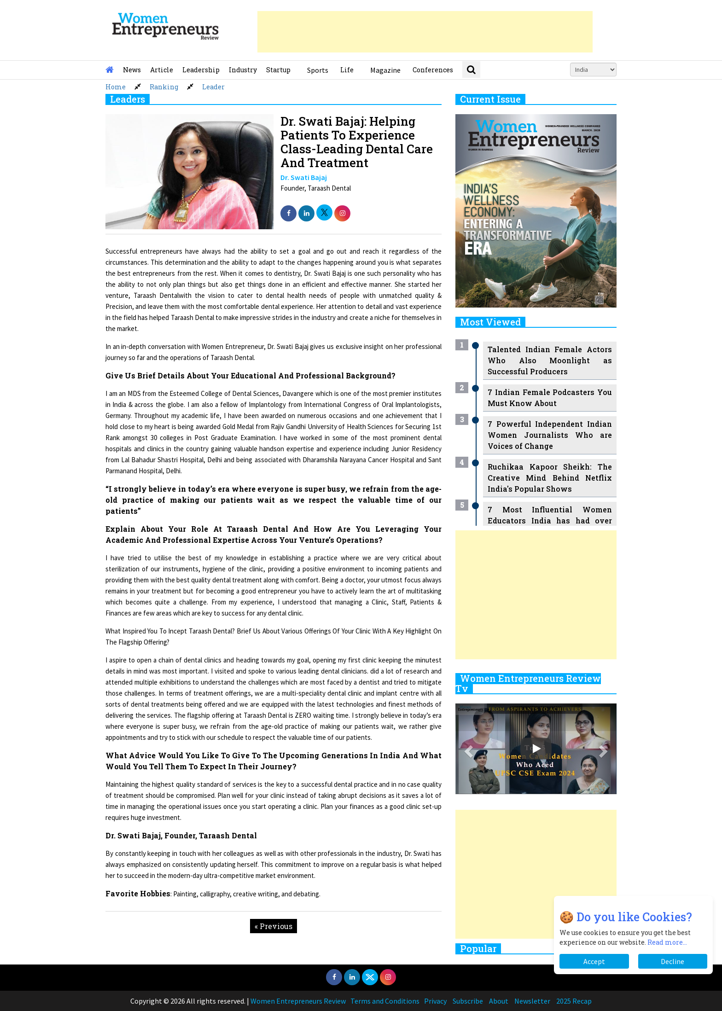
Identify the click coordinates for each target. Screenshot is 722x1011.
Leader (213, 86)
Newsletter (532, 1000)
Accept (594, 961)
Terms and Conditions (384, 1000)
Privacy (435, 1000)
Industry (243, 69)
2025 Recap (574, 1000)
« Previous (273, 926)
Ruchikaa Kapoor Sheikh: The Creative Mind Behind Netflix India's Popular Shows (550, 478)
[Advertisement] (425, 31)
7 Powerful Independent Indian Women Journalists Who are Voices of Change (550, 435)
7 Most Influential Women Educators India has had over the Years (550, 520)
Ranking (164, 86)
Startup (278, 69)
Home (115, 86)
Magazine (385, 70)
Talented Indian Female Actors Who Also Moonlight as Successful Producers (550, 360)
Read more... (667, 942)
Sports (317, 70)
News (132, 69)
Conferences (433, 69)
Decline (672, 961)
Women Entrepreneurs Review (298, 1000)
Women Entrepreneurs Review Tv (528, 683)
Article (161, 69)
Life (347, 69)
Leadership (201, 69)
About (498, 1000)
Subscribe (468, 1000)
